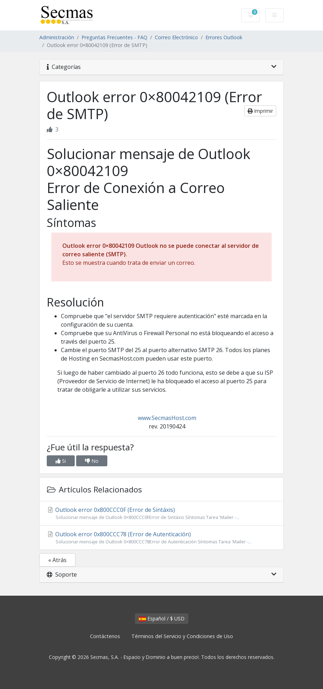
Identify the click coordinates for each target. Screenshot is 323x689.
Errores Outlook (223, 37)
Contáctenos (105, 636)
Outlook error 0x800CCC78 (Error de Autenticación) (161, 537)
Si (61, 460)
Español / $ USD (162, 618)
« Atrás (57, 560)
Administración (56, 37)
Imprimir (260, 110)
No (91, 460)
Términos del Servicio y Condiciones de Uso (182, 636)
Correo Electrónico (176, 37)
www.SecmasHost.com (167, 418)
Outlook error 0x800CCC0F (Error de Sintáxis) (161, 513)
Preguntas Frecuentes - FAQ (114, 37)
